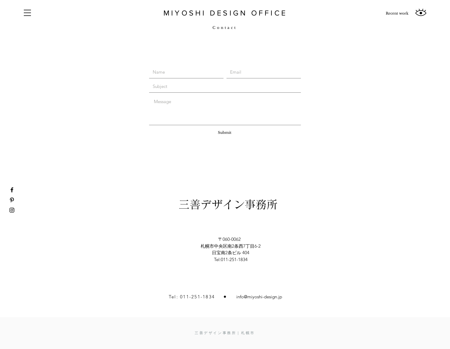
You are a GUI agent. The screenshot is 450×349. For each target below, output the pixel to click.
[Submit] (225, 132)
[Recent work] (397, 13)
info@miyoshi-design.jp (259, 297)
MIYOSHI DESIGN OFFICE (225, 13)
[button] (27, 12)
